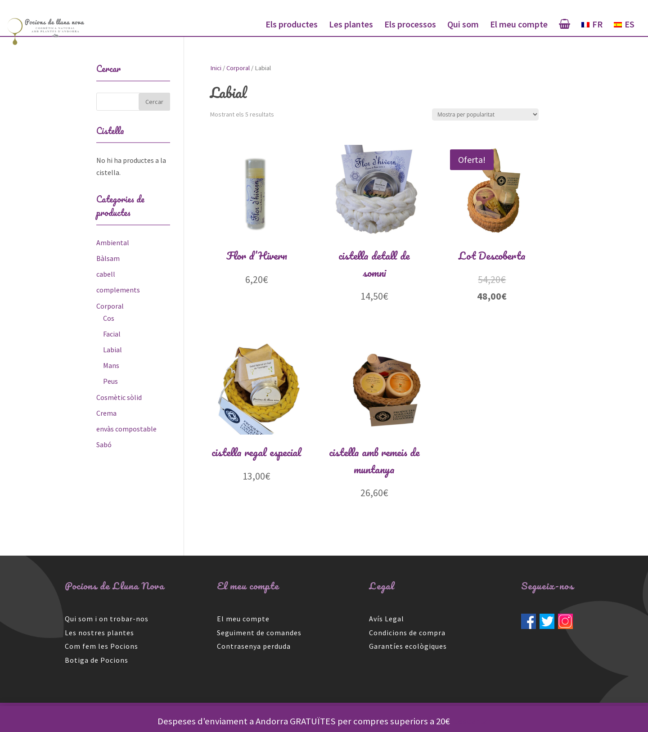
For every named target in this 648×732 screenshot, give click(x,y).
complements (118, 289)
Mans (111, 365)
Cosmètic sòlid (119, 397)
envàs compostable (126, 428)
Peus (110, 381)
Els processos (410, 25)
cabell (105, 273)
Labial (112, 349)
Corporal (238, 68)
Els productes (292, 25)
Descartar (471, 721)
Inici (215, 68)
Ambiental (112, 242)
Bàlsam (108, 258)
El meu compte (519, 25)
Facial (112, 333)
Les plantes (351, 25)
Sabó (104, 444)
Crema (106, 413)
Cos (108, 318)
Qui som (463, 25)
